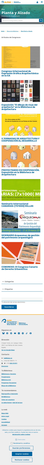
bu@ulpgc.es (8, 358)
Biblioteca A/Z (6, 380)
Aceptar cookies (22, 454)
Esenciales (21, 439)
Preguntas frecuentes (8, 383)
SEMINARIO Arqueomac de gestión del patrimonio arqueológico (20, 236)
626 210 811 (13, 363)
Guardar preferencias (21, 448)
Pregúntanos (5, 377)
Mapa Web (4, 413)
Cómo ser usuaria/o (8, 400)
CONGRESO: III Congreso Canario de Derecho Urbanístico (19, 268)
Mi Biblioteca (5, 397)
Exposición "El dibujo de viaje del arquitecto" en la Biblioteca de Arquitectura (19, 107)
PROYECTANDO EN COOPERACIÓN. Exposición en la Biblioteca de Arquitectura (20, 172)
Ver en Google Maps (8, 350)
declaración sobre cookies (21, 434)
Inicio (2, 31)
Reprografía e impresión (9, 394)
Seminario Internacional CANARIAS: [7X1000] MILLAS (17, 205)
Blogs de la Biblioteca (12, 31)
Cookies (4, 419)
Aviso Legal (5, 416)
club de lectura (17, 402)
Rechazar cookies (22, 460)
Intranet (4, 425)
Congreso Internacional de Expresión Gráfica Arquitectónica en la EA (20, 73)
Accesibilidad (5, 422)
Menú (42, 2)
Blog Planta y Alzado (26, 31)
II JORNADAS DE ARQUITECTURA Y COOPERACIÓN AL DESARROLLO (20, 139)
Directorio (4, 366)
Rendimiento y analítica (21, 443)
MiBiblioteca (37, 2)
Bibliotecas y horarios (8, 374)
